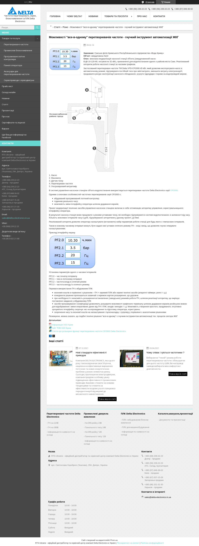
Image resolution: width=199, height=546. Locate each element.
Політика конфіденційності (152, 543)
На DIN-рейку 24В (93, 422)
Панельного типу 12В (95, 436)
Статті (5, 104)
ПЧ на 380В (53, 427)
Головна (55, 16)
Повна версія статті (107, 399)
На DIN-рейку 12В (93, 431)
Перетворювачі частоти (16, 44)
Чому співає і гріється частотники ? (165, 352)
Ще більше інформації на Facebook (14, 136)
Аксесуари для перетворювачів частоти (16, 73)
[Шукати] (37, 27)
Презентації (8, 110)
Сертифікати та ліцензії (13, 122)
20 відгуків (150, 2)
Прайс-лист (7, 86)
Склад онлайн (9, 92)
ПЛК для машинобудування (135, 427)
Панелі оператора (13, 65)
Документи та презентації (172, 419)
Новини (5, 98)
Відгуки (5, 128)
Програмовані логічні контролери (14, 58)
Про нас (6, 116)
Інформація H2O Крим (62, 325)
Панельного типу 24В (95, 427)
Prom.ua (114, 540)
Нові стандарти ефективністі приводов (91, 354)
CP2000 (174, 190)
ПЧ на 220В (53, 422)
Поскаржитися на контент (128, 543)
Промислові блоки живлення (18, 50)
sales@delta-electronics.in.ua (16, 218)
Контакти (159, 16)
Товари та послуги (11, 38)
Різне (65, 27)
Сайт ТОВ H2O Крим (61, 328)
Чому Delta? (74, 16)
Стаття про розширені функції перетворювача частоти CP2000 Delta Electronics (88, 331)
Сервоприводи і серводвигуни (19, 80)
